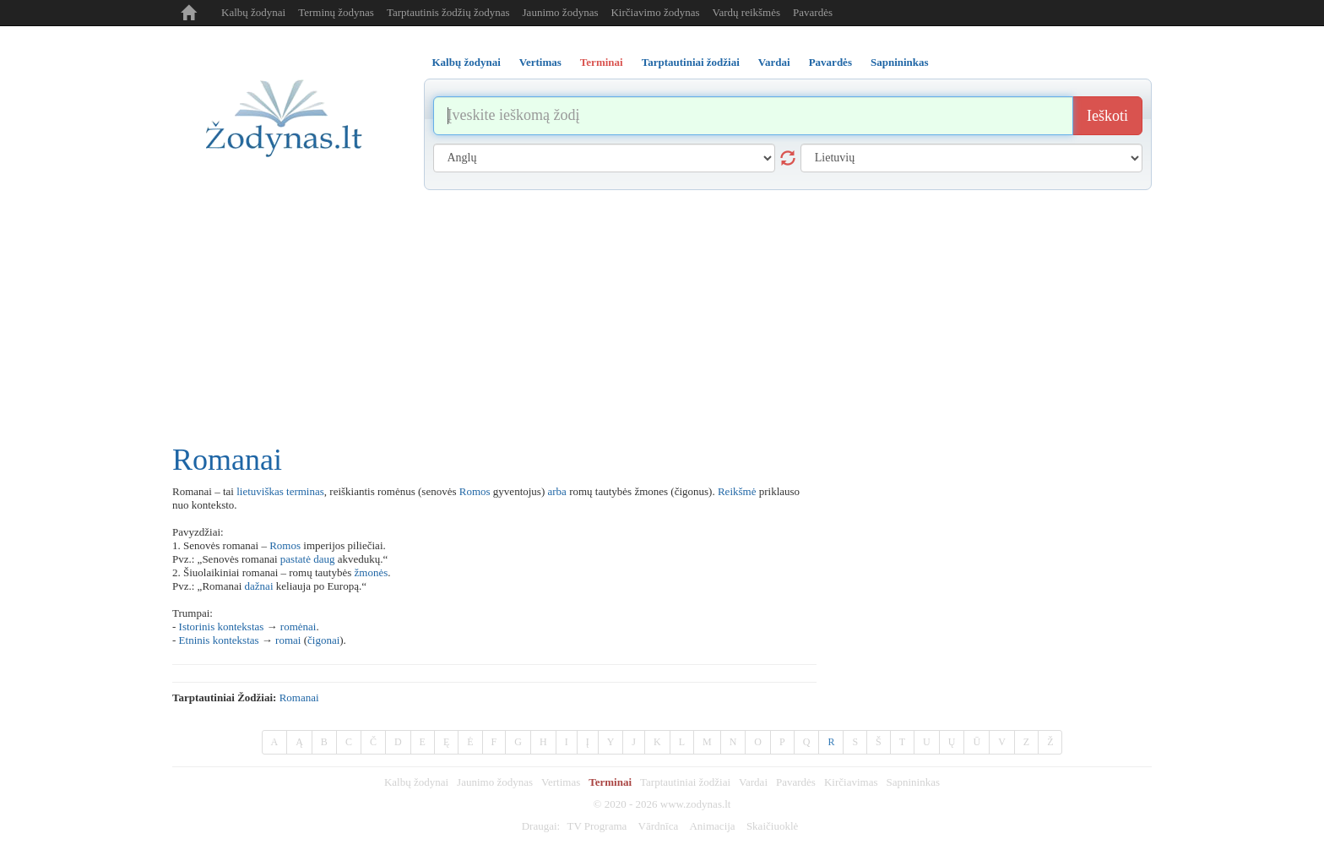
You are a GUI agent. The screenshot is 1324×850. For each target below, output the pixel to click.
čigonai (323, 640)
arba (557, 491)
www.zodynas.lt (695, 804)
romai (288, 640)
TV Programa (597, 826)
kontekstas (240, 626)
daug (323, 559)
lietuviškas (260, 491)
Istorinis (197, 626)
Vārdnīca (658, 826)
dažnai (259, 586)
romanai (299, 697)
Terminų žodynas (336, 12)
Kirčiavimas (851, 782)
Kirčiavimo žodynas (654, 12)
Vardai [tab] (774, 62)
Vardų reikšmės (747, 12)
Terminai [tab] (601, 62)
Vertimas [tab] (540, 62)
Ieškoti (1107, 115)
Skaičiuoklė (772, 826)
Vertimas (560, 782)
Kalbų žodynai (253, 12)
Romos (475, 491)
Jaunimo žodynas (561, 12)
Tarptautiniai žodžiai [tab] (691, 62)
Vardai (753, 782)
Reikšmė (737, 491)
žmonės (371, 572)
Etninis (194, 640)
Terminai (610, 782)
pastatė (295, 559)
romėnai (298, 626)
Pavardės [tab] (830, 62)
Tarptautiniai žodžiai (685, 782)
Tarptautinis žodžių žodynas (448, 12)
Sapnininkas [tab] (900, 62)
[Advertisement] (662, 317)
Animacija (712, 826)
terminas (305, 491)
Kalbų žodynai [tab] (466, 62)
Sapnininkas (913, 782)
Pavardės (813, 12)
